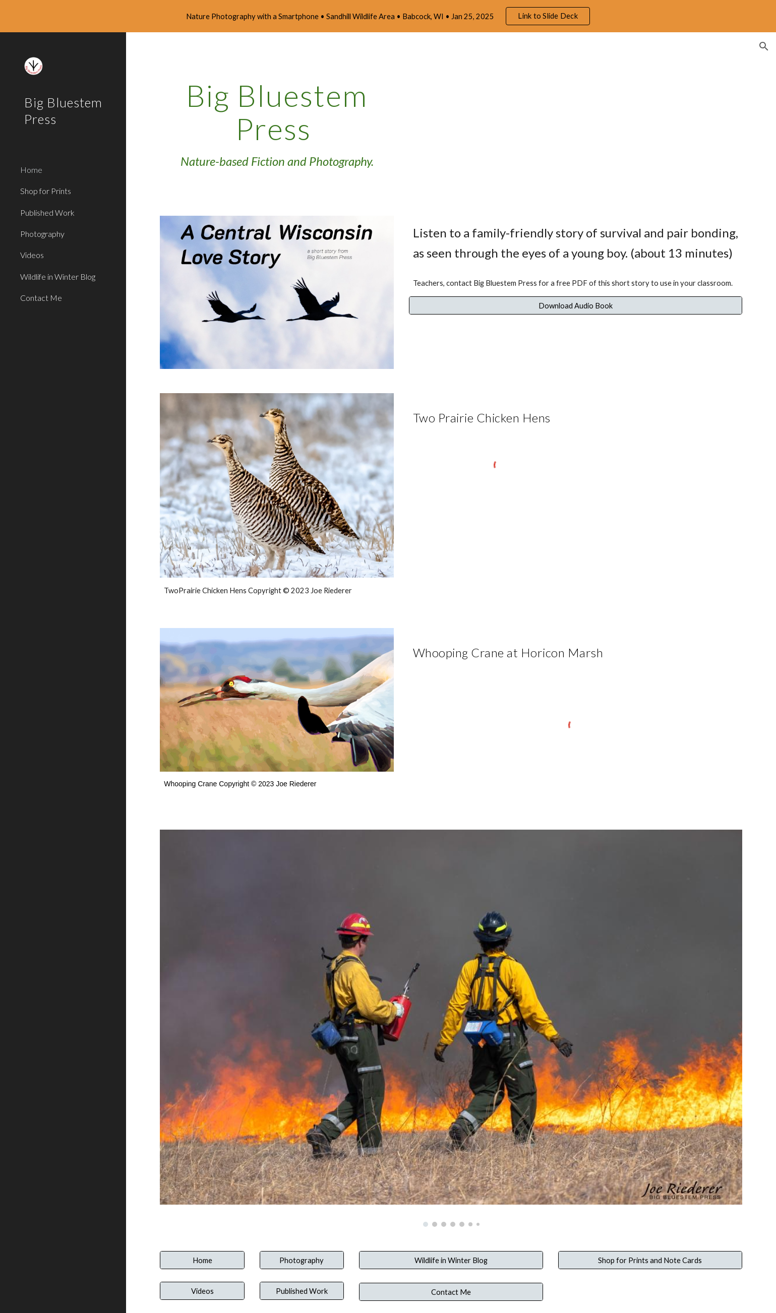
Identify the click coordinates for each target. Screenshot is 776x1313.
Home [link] (31, 169)
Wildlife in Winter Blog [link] (57, 276)
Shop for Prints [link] (45, 191)
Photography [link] (42, 233)
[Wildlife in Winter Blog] (451, 1260)
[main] (277, 125)
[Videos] (202, 1290)
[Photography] (302, 1260)
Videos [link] (32, 255)
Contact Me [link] (41, 297)
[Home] (202, 1260)
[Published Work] (302, 1290)
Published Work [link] (47, 212)
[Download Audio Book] (575, 305)
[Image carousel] (451, 1028)
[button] (764, 46)
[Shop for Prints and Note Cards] (650, 1260)
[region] (388, 16)
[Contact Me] (451, 1291)
